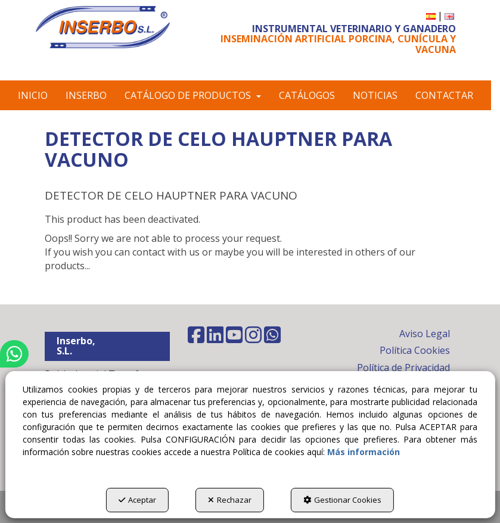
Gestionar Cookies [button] (342, 499)
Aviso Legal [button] (424, 333)
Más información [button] (363, 451)
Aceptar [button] (137, 499)
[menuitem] (431, 16)
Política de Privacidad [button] (403, 367)
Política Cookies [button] (415, 350)
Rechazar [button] (229, 499)
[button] (103, 27)
